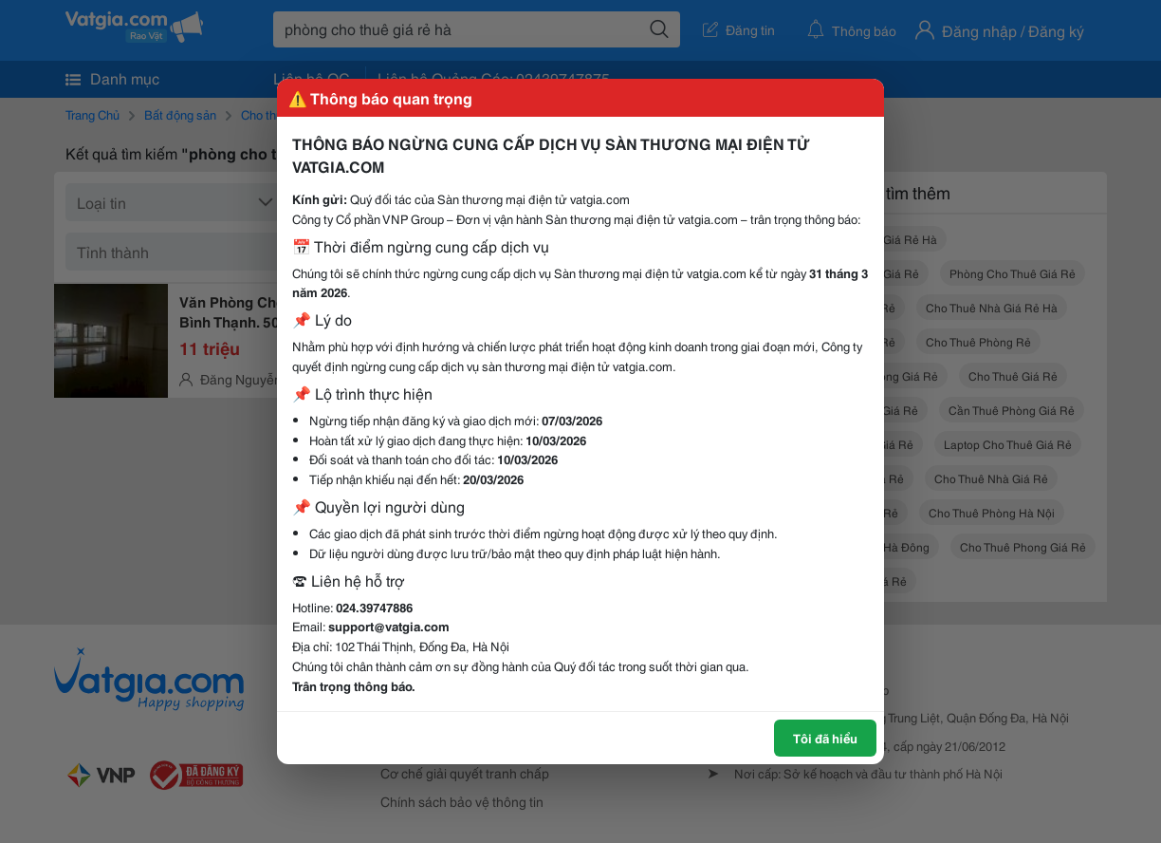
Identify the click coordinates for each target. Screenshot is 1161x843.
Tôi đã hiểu (825, 737)
